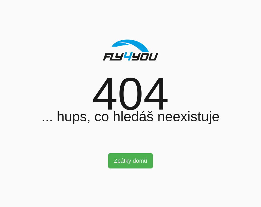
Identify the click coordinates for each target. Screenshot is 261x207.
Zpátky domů (130, 161)
